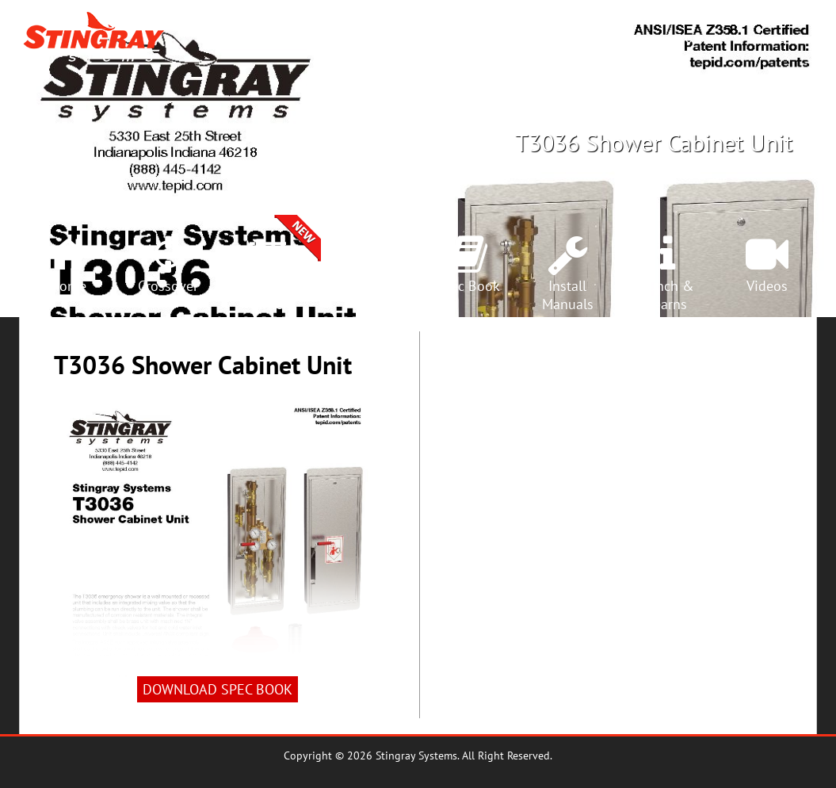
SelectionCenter (267, 295)
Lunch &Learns (667, 295)
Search (772, 38)
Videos (767, 286)
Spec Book (467, 286)
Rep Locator (615, 38)
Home (68, 286)
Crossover (700, 38)
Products (533, 38)
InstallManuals (568, 295)
